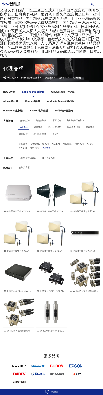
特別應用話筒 (40, 134)
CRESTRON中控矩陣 (62, 92)
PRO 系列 (34, 148)
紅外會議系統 (48, 158)
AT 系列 (91, 144)
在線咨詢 (51, 392)
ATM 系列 (79, 144)
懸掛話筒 (23, 134)
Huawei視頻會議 (39, 110)
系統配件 (77, 78)
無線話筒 (23, 144)
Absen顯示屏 (10, 101)
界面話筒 (56, 120)
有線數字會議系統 (27, 158)
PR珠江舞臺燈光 (64, 110)
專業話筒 (49, 78)
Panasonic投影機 (13, 110)
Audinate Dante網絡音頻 (60, 101)
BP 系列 (23, 148)
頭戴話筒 (90, 127)
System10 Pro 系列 (40, 144)
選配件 (55, 134)
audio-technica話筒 (30, 78)
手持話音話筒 (73, 127)
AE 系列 (56, 144)
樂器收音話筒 (54, 127)
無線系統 (63, 78)
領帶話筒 (38, 127)
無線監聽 (67, 144)
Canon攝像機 (32, 101)
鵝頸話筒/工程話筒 (75, 120)
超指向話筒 (24, 120)
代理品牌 (11, 78)
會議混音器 (24, 168)
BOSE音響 (9, 92)
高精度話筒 (41, 120)
